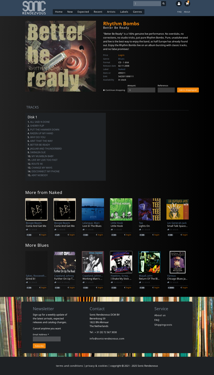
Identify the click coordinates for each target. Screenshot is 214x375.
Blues (121, 58)
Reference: (163, 85)
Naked (121, 69)
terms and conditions (69, 365)
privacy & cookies (97, 365)
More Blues (37, 245)
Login (121, 55)
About (187, 11)
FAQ (179, 11)
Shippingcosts (163, 324)
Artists (111, 11)
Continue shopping (114, 90)
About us (160, 315)
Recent (98, 11)
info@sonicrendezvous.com (107, 338)
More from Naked (43, 192)
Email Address (41, 334)
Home (59, 11)
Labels (124, 11)
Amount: (132, 85)
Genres (137, 11)
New (70, 11)
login (43, 234)
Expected (83, 11)
